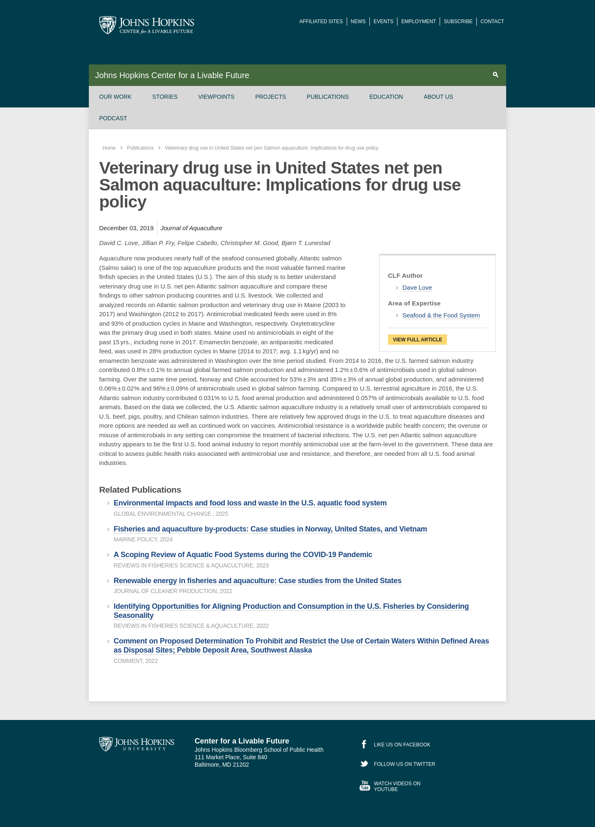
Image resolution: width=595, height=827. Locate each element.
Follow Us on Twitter (404, 764)
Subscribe (458, 21)
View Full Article (417, 340)
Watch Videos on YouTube (397, 786)
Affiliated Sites (321, 21)
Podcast (113, 118)
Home (109, 148)
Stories (165, 96)
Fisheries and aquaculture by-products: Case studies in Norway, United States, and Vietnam (270, 529)
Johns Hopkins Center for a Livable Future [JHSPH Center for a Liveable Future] (146, 25)
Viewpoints (216, 96)
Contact (492, 21)
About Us (438, 96)
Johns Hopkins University (136, 744)
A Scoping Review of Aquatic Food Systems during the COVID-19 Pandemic (243, 555)
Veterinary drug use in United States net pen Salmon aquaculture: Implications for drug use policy (271, 148)
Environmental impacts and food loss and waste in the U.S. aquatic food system (250, 503)
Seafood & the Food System (441, 315)
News (358, 21)
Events (383, 21)
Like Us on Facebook (402, 745)
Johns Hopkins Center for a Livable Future (172, 75)
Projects (270, 96)
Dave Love (417, 287)
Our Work (115, 96)
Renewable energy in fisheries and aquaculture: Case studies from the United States (258, 581)
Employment (418, 21)
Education (386, 96)
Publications (328, 96)
